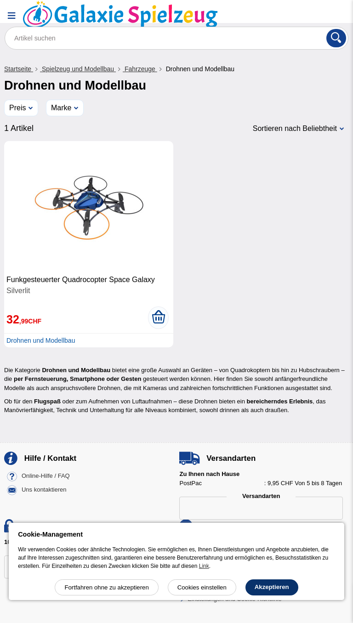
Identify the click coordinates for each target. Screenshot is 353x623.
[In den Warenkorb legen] (158, 317)
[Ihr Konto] (313, 15)
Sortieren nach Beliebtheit (295, 128)
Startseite (18, 69)
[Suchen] (336, 38)
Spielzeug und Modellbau (78, 69)
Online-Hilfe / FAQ (46, 476)
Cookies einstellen (202, 587)
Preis (17, 108)
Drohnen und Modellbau (40, 340)
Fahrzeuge (140, 69)
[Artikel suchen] (176, 38)
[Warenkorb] (336, 15)
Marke (61, 108)
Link (204, 566)
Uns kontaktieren (44, 490)
